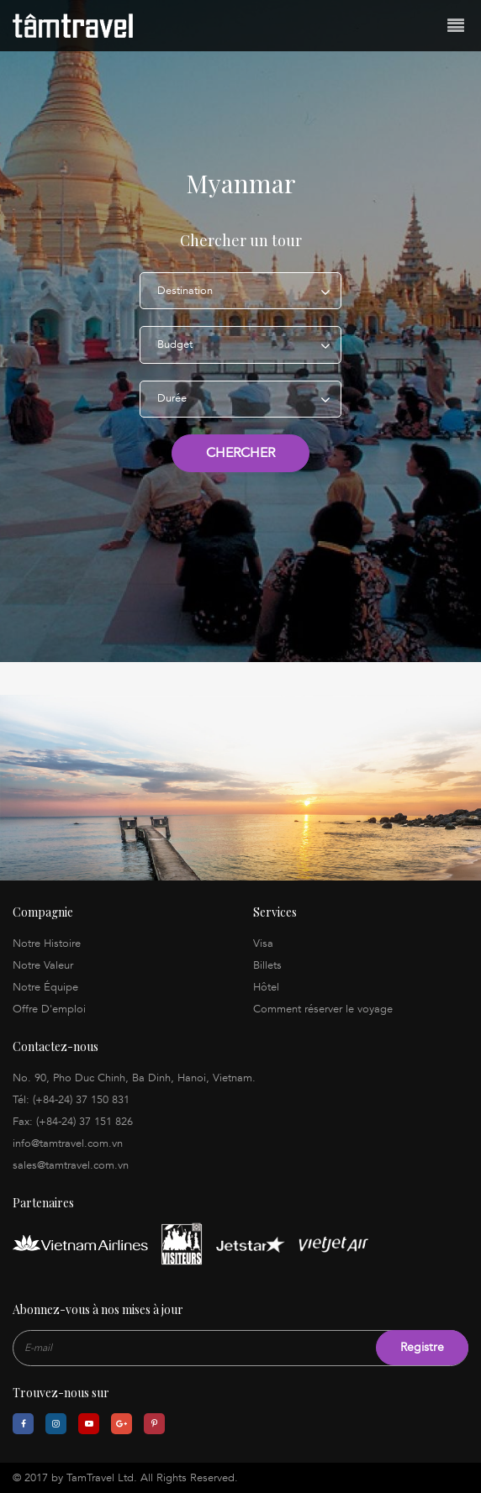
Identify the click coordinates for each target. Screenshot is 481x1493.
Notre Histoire (47, 943)
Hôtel (266, 987)
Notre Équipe (45, 987)
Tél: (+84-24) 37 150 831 (71, 1099)
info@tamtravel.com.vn (68, 1143)
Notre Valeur (43, 965)
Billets (267, 965)
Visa (263, 943)
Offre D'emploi (49, 1009)
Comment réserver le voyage (323, 1009)
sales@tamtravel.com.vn (71, 1165)
